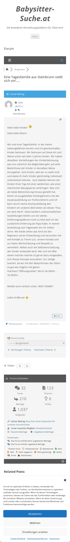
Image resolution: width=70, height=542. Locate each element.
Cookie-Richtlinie (18, 538)
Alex (20, 102)
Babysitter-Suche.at (35, 13)
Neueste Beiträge (19, 431)
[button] (65, 480)
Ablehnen (35, 523)
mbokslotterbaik (44, 428)
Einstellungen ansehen (35, 532)
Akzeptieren (35, 513)
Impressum (54, 538)
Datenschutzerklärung (37, 538)
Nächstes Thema (45, 349)
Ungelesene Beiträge (44, 431)
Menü (35, 36)
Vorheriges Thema (19, 349)
